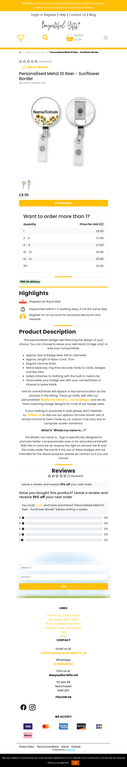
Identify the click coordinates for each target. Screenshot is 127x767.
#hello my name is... (35, 52)
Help (62, 15)
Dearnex (70, 749)
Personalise (63, 203)
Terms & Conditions (48, 746)
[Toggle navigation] (106, 37)
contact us (34, 415)
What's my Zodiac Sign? (63, 615)
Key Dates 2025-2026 (63, 620)
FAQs (63, 632)
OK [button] (75, 762)
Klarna (65, 746)
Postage (75, 746)
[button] (25, 131)
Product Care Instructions (63, 628)
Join (64, 586)
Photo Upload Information (63, 624)
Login (39, 505)
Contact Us (77, 15)
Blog (92, 15)
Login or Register (43, 15)
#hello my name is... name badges (65, 400)
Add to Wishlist (35, 67)
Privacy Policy (26, 746)
